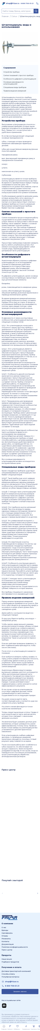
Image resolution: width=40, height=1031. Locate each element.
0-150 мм (28, 357)
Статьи (14, 16)
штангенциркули (19, 124)
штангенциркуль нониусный (20, 326)
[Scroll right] (38, 893)
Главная (5, 16)
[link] (12, 3)
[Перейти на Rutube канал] (4, 1005)
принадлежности (16, 138)
